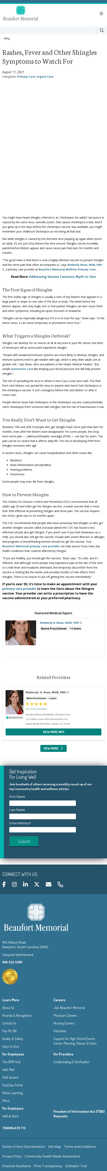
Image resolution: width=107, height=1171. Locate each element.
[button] (102, 14)
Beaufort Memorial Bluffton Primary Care (67, 269)
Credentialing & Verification (71, 1062)
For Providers (63, 1054)
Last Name (17, 810)
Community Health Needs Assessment (52, 1156)
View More (53, 748)
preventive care (22, 369)
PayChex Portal (12, 1085)
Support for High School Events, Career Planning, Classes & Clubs (75, 1040)
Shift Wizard (10, 1077)
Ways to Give (10, 1046)
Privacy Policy (12, 1156)
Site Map (54, 1146)
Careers (59, 1000)
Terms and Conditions (80, 1146)
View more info (53, 635)
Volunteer (60, 1031)
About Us (8, 1007)
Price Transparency (48, 1166)
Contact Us (9, 1023)
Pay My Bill (9, 1031)
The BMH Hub (11, 1062)
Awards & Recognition (17, 1015)
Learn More (10, 1000)
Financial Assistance (16, 1166)
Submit (24, 841)
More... (6, 1100)
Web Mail (8, 1069)
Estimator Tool (76, 1166)
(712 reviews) (39, 708)
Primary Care (26, 76)
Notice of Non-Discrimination (23, 1146)
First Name (17, 796)
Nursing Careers (64, 1023)
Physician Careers (65, 1015)
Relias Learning (12, 1093)
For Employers (12, 1108)
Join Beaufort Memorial (69, 1007)
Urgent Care (45, 76)
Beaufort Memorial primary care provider (31, 546)
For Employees (13, 1054)
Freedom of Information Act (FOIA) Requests (79, 1113)
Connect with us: (20, 874)
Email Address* (20, 823)
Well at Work (10, 1116)
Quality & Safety (12, 1038)
